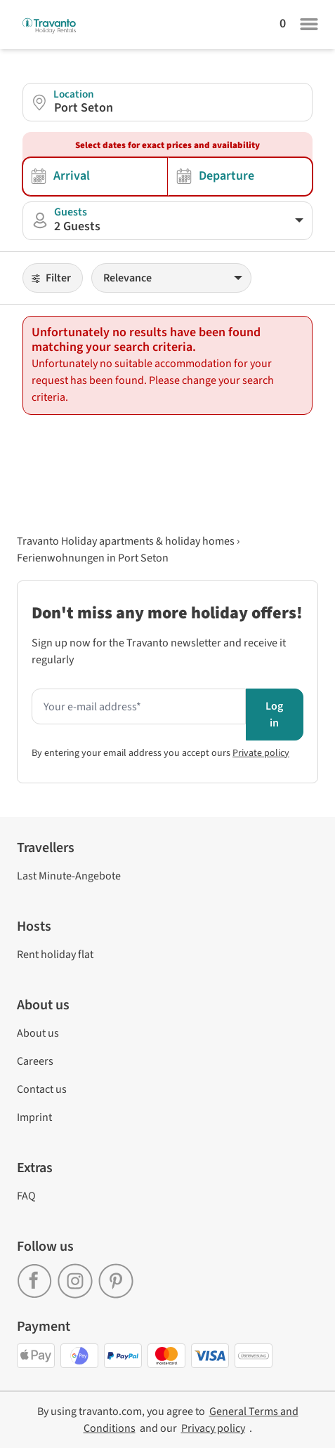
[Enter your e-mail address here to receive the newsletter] (139, 707)
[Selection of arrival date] (95, 176)
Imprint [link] (34, 1117)
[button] (167, 102)
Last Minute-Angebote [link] (69, 876)
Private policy (260, 753)
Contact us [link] (42, 1089)
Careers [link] (35, 1061)
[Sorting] (171, 278)
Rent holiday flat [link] (55, 954)
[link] (37, 1276)
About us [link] (38, 1033)
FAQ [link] (26, 1196)
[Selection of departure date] (240, 176)
